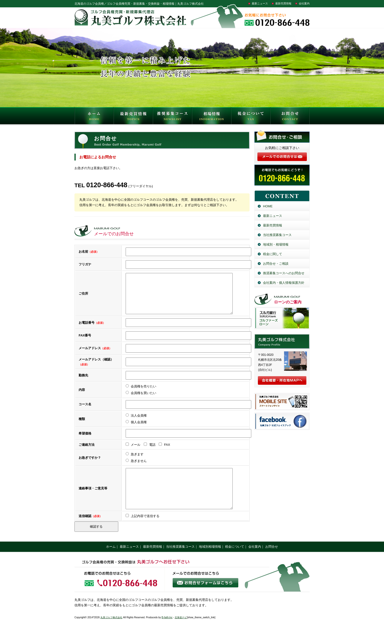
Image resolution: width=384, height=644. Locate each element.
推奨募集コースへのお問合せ (283, 273)
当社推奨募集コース (277, 235)
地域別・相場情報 (275, 244)
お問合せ (290, 117)
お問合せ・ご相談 (275, 263)
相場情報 (211, 117)
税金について (250, 117)
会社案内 (304, 3)
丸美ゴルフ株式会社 (111, 632)
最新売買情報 (283, 3)
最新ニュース (260, 3)
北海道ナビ (181, 632)
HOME (94, 117)
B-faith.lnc (167, 632)
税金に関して (272, 254)
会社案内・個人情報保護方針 (283, 283)
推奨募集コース (172, 117)
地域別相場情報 (210, 561)
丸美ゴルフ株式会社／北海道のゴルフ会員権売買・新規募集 (282, 341)
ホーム (111, 561)
